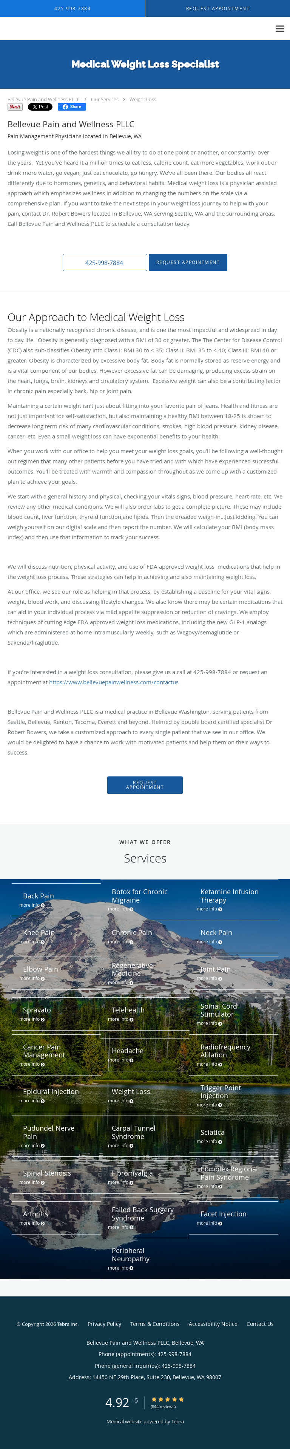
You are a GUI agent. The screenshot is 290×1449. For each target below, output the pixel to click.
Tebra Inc (67, 1324)
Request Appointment (188, 262)
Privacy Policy (104, 1323)
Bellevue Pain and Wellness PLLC (44, 99)
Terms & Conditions (155, 1323)
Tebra (177, 1421)
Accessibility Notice (213, 1323)
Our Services (105, 99)
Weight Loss (143, 99)
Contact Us (260, 1323)
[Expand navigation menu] (279, 29)
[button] (105, 262)
